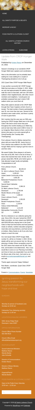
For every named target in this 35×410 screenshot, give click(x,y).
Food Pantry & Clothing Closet (15, 34)
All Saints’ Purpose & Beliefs (14, 20)
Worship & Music (9, 27)
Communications (14, 272)
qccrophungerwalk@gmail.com (17, 256)
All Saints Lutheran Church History (17, 42)
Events (22, 272)
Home (4, 13)
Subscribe (23, 50)
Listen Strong (8, 50)
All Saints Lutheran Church (17, 5)
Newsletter (29, 272)
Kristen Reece (16, 63)
